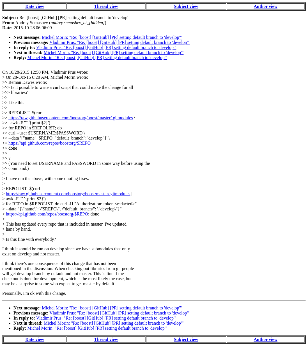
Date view (34, 6)
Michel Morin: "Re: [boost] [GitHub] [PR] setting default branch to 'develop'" (112, 37)
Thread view (106, 6)
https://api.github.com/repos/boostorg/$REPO (49, 143)
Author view (265, 6)
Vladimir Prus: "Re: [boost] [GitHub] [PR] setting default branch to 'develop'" (119, 42)
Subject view (186, 6)
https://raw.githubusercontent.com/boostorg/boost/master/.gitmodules (70, 117)
